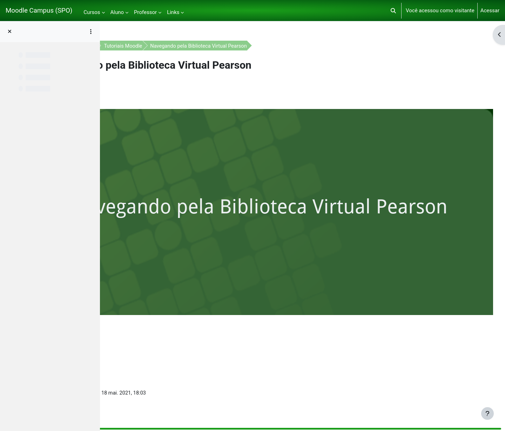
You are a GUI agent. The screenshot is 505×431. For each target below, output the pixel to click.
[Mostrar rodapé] (487, 413)
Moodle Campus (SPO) (39, 10)
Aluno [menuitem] (117, 12)
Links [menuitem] (173, 12)
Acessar (489, 10)
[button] (393, 10)
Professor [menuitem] (145, 12)
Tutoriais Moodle (207, 46)
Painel (128, 46)
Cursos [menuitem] (91, 12)
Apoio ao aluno (161, 46)
